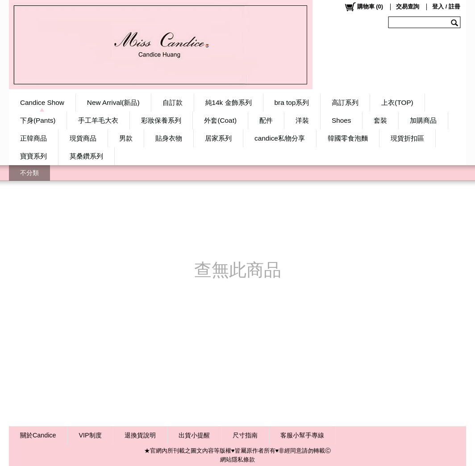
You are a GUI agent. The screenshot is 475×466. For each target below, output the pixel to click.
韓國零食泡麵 (348, 138)
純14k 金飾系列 (228, 102)
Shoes (341, 120)
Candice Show (42, 102)
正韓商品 (33, 138)
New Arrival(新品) (113, 102)
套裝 (380, 120)
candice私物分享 (279, 138)
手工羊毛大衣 (98, 120)
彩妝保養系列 (161, 120)
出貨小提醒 (194, 435)
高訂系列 (345, 102)
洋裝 (302, 120)
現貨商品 (83, 138)
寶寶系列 (33, 156)
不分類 (29, 172)
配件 (266, 120)
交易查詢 (407, 6)
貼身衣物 (168, 138)
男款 (126, 138)
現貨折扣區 (407, 138)
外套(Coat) (220, 120)
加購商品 (423, 120)
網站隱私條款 (237, 459)
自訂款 (172, 102)
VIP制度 (90, 435)
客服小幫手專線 (302, 435)
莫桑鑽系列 (86, 156)
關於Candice (38, 435)
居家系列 (218, 138)
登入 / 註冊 (446, 6)
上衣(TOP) (397, 102)
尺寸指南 (245, 435)
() (363, 6)
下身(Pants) (37, 120)
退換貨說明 (140, 435)
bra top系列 (292, 102)
